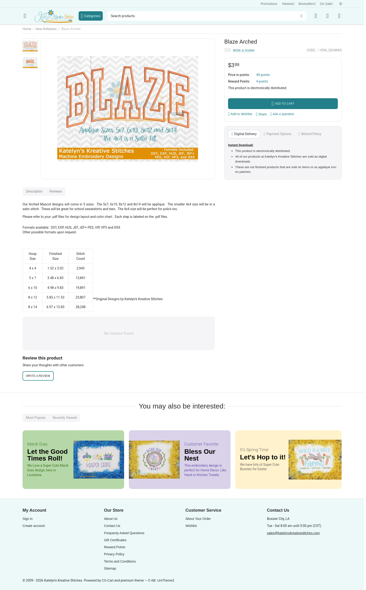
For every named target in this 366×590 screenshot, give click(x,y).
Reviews (56, 191)
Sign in (28, 519)
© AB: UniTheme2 (161, 580)
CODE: (311, 50)
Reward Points (114, 547)
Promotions (269, 4)
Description (34, 191)
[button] (261, 114)
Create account (34, 526)
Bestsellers (307, 4)
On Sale (326, 4)
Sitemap (110, 568)
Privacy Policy (114, 554)
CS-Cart (108, 580)
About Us (111, 519)
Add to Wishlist (240, 114)
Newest (288, 4)
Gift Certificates (115, 540)
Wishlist (191, 526)
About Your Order (198, 519)
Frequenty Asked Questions (124, 533)
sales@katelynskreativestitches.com (293, 533)
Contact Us (112, 526)
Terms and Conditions (120, 561)
